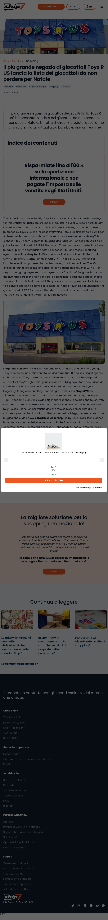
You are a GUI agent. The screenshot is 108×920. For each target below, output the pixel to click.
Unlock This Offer (52, 480)
